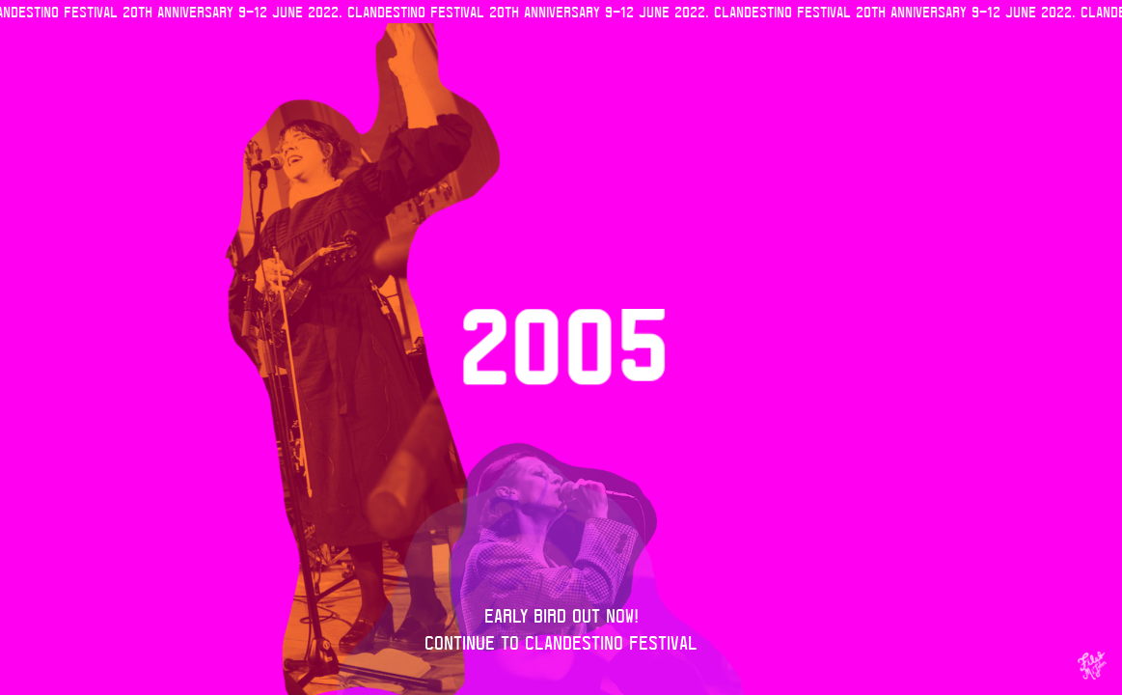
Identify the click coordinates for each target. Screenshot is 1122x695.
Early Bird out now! (561, 615)
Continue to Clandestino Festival (561, 642)
